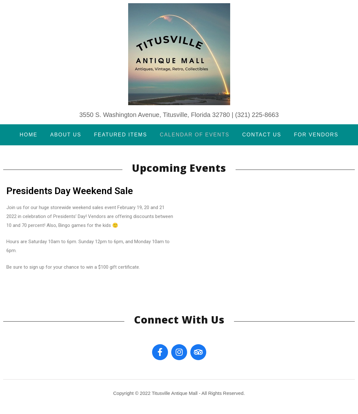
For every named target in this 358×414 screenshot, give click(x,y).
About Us (65, 134)
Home (28, 134)
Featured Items (120, 134)
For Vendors (316, 134)
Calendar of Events (194, 134)
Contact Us (261, 134)
